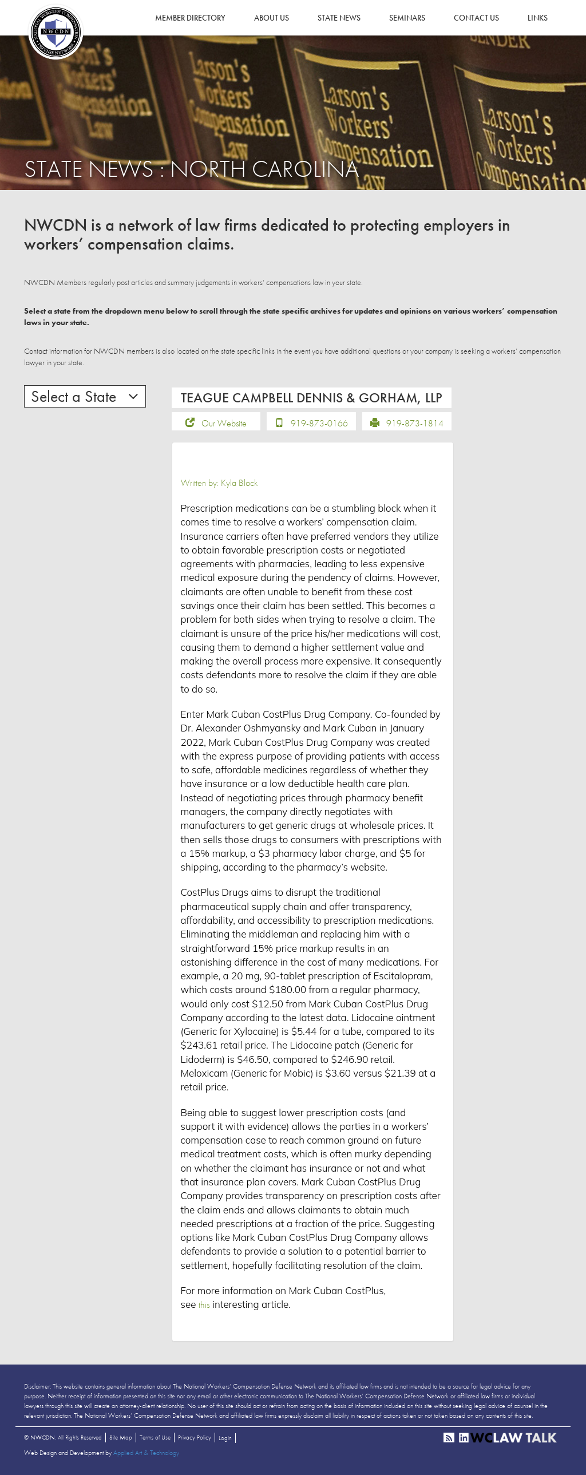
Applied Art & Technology (146, 1452)
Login (225, 1438)
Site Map (120, 1437)
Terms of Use (155, 1437)
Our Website (224, 423)
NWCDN (55, 32)
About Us (271, 18)
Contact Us (476, 18)
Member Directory (190, 18)
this (204, 1304)
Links (538, 18)
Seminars (407, 18)
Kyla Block (239, 483)
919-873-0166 (319, 423)
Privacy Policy (194, 1437)
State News (339, 18)
